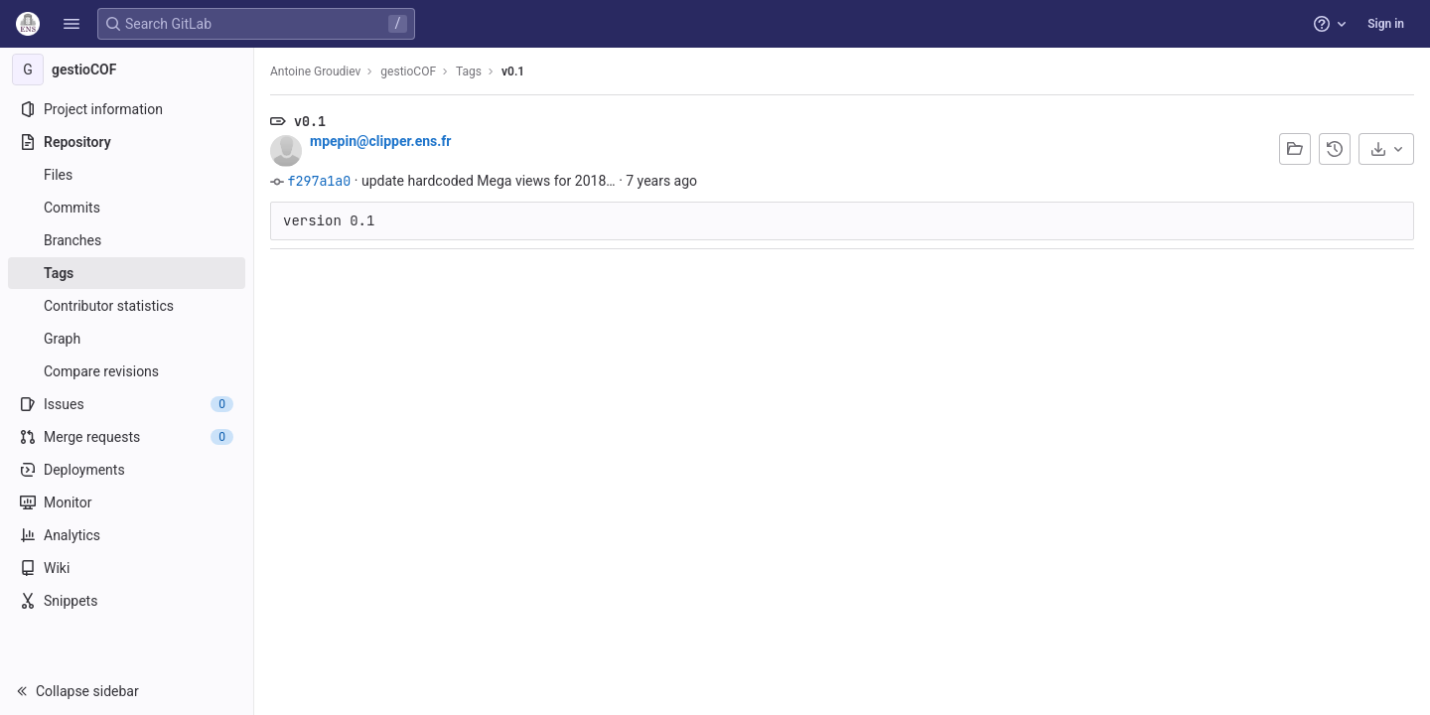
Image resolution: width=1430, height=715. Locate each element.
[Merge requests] (126, 437)
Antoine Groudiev (315, 71)
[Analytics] (126, 535)
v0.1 (512, 71)
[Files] (126, 175)
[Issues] (126, 404)
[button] (71, 24)
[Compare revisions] (126, 371)
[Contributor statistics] (126, 306)
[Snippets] (126, 601)
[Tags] (126, 273)
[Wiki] (126, 568)
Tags (469, 71)
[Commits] (126, 207)
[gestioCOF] (127, 69)
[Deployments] (126, 470)
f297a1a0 (319, 181)
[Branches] (126, 240)
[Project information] (126, 109)
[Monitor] (126, 502)
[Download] (1386, 149)
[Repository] (126, 142)
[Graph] (126, 339)
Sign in (1385, 24)
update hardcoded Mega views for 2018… (488, 181)
